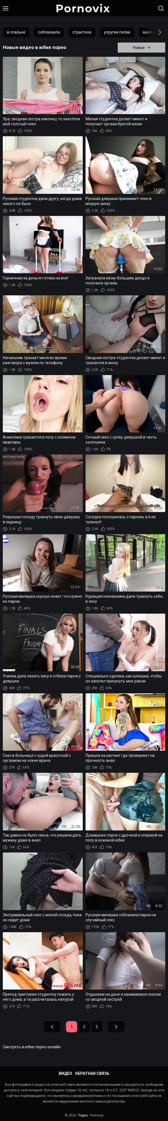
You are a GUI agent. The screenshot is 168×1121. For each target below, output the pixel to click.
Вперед (116, 1027)
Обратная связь (92, 1073)
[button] (154, 32)
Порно (83, 1115)
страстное (81, 32)
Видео (65, 1073)
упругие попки (117, 32)
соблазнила (49, 32)
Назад (52, 1027)
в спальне (16, 32)
